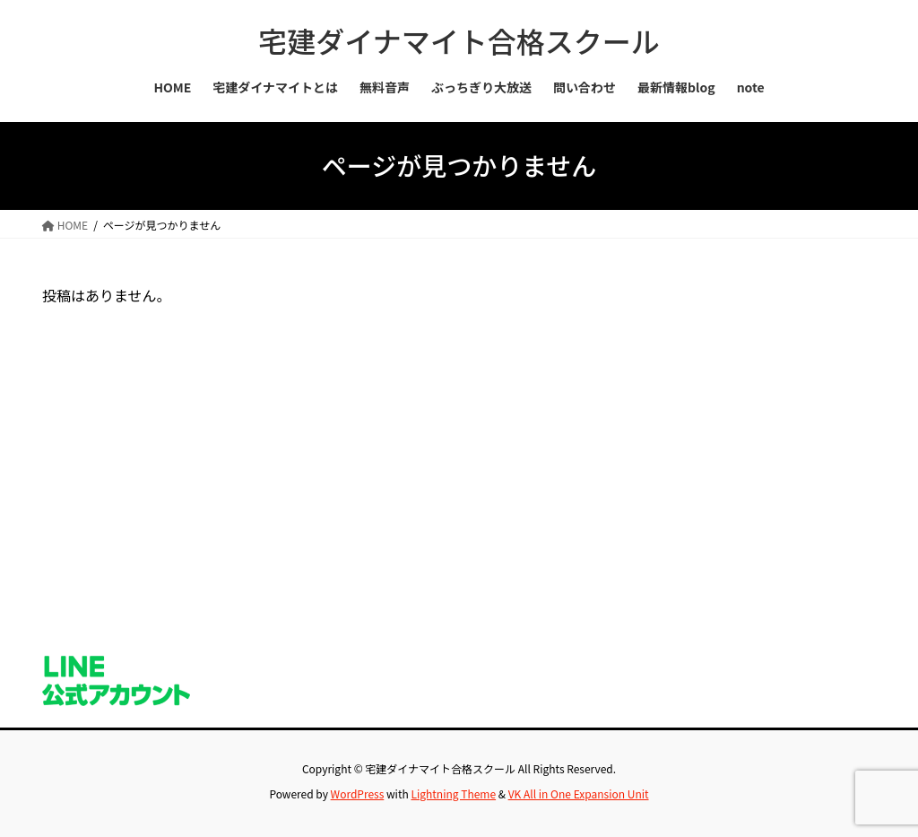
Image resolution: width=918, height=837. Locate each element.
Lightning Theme (453, 793)
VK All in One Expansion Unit (578, 793)
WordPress (358, 793)
